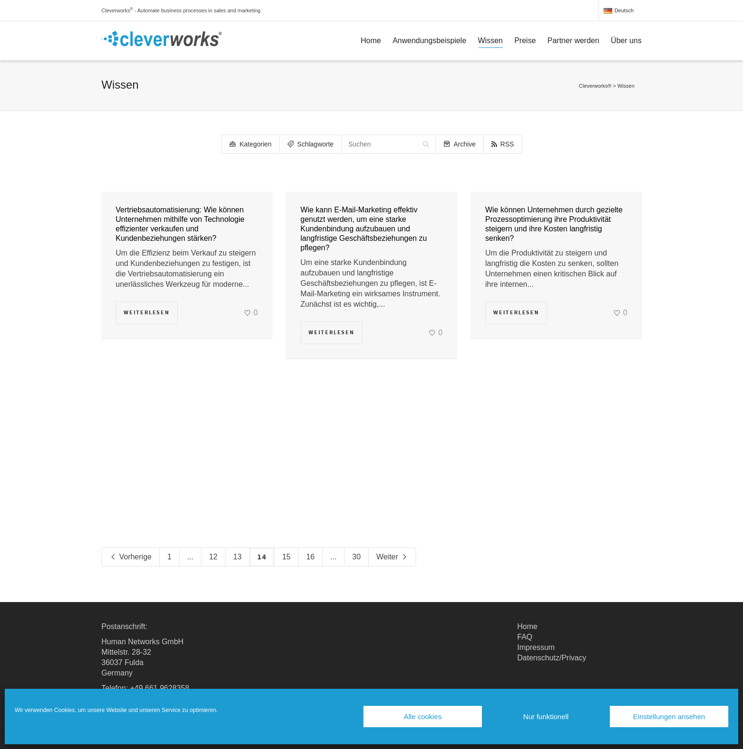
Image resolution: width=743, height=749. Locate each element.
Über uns (626, 41)
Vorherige (130, 557)
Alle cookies (423, 716)
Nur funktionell (546, 716)
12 (213, 557)
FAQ (525, 637)
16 (310, 557)
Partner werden (573, 41)
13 (237, 557)
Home (371, 41)
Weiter (392, 557)
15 (286, 557)
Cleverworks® (595, 86)
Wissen (490, 42)
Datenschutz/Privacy (552, 658)
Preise (524, 41)
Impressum (536, 647)
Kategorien (250, 144)
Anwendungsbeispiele (429, 41)
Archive (460, 144)
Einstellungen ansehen (669, 716)
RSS (502, 144)
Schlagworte (310, 144)
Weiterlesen (147, 313)
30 (356, 557)
